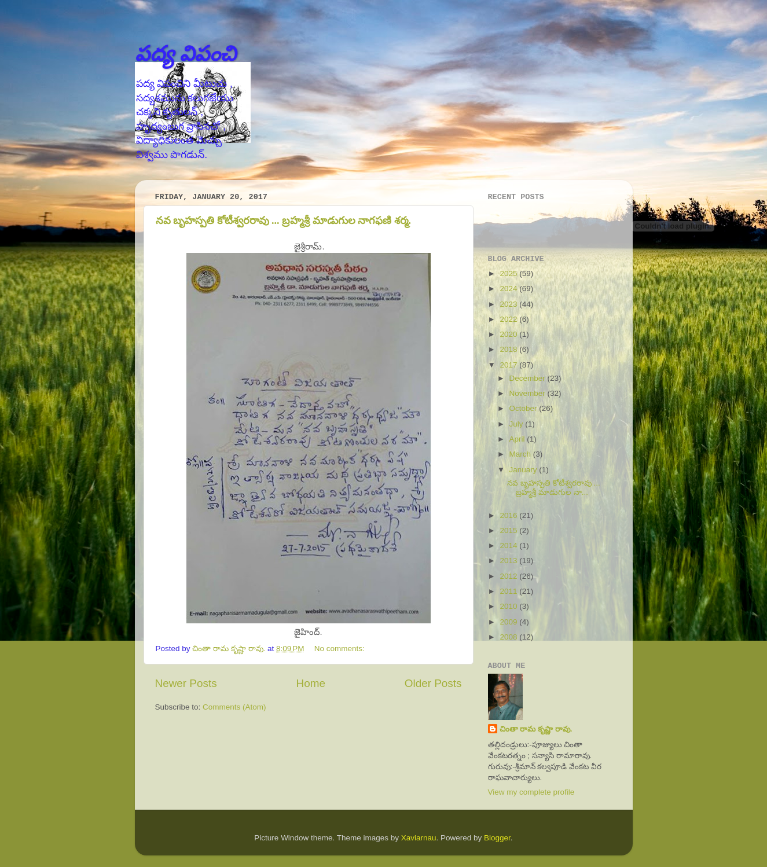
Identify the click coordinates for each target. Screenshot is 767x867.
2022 (509, 319)
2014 (509, 545)
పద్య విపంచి (185, 53)
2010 (509, 606)
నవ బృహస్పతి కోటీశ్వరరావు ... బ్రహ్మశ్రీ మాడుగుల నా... (553, 488)
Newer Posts (186, 683)
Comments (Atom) (234, 707)
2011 (509, 591)
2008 (509, 637)
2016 (509, 515)
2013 (509, 560)
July (517, 424)
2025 (509, 273)
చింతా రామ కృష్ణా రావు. (536, 729)
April (518, 439)
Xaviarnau (418, 837)
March (521, 454)
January (524, 469)
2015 (509, 530)
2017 (509, 365)
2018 (509, 349)
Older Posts (433, 683)
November (528, 393)
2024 (509, 288)
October (524, 408)
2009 (509, 622)
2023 (509, 304)
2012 (509, 576)
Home (310, 683)
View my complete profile (531, 792)
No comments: (340, 648)
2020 (509, 334)
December (528, 378)
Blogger (497, 837)
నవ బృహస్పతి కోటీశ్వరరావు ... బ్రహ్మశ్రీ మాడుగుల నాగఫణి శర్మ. (284, 220)
